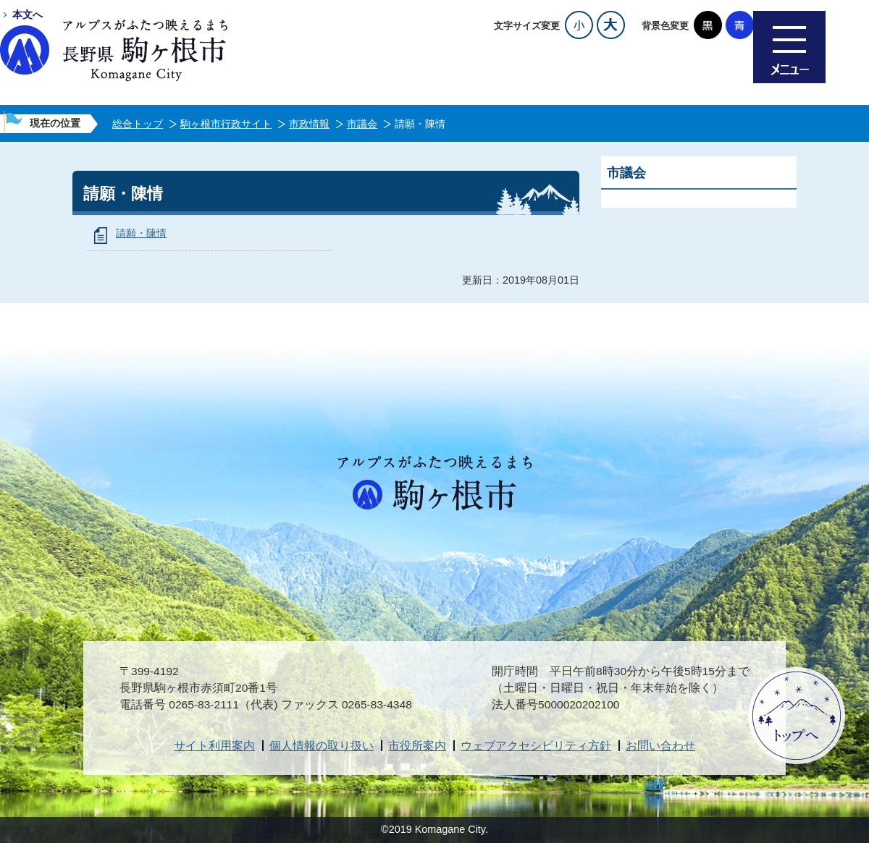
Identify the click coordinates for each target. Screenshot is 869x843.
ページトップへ (796, 715)
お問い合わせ (660, 746)
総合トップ (137, 124)
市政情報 (309, 124)
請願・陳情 (141, 233)
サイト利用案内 (214, 746)
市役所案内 (417, 746)
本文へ (27, 14)
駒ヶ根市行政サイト (226, 124)
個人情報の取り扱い (321, 746)
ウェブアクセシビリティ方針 (536, 746)
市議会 (362, 124)
